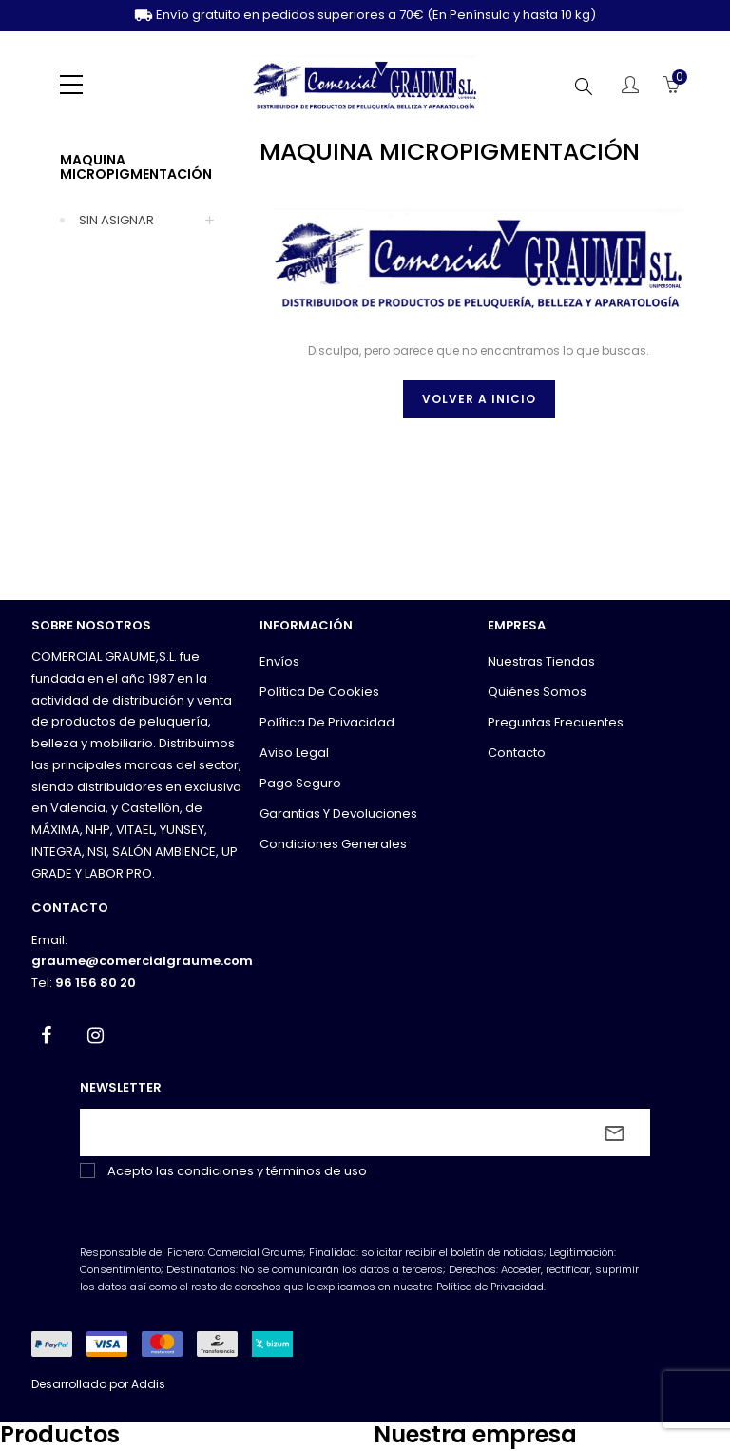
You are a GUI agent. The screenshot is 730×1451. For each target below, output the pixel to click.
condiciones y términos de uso (272, 1171)
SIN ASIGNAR (116, 220)
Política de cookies (319, 692)
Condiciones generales (333, 844)
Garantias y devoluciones (338, 813)
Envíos (279, 661)
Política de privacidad (326, 722)
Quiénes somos (537, 692)
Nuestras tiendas (541, 661)
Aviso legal (294, 753)
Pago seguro (300, 783)
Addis (148, 1384)
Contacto (517, 753)
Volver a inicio (479, 399)
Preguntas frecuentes (556, 722)
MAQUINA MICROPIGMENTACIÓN (136, 167)
